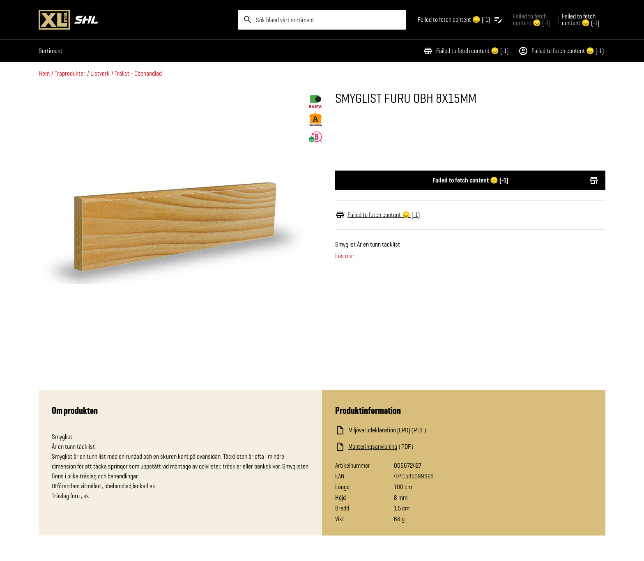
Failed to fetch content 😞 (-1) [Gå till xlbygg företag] (531, 19)
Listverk (100, 73)
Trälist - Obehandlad (138, 73)
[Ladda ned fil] (417, 430)
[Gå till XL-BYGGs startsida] (135, 20)
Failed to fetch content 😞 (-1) (465, 51)
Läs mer (344, 256)
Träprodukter (70, 73)
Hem (44, 73)
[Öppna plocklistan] (460, 20)
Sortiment (50, 50)
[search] (322, 20)
